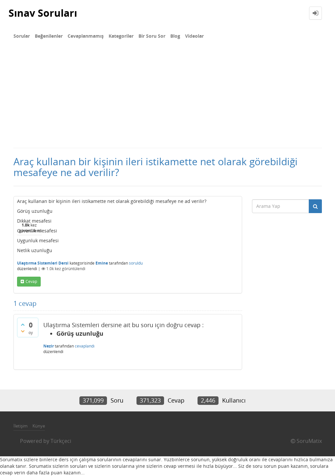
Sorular (21, 36)
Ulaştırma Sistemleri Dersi (43, 263)
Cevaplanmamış (86, 36)
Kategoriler (121, 36)
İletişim (20, 426)
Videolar (194, 36)
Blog (175, 36)
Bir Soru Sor (151, 36)
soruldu (136, 263)
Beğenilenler (49, 36)
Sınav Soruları (43, 13)
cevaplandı (84, 346)
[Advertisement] (167, 98)
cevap (31, 281)
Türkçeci (61, 441)
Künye (38, 426)
